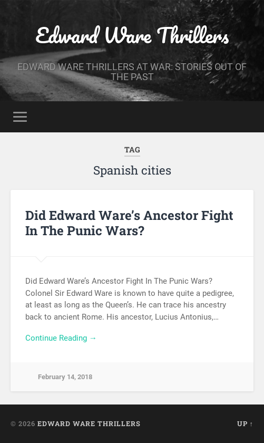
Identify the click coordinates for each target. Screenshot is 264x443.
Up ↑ (245, 423)
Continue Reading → (61, 338)
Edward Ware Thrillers (132, 35)
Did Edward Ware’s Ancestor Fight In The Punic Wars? (129, 223)
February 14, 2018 (65, 377)
